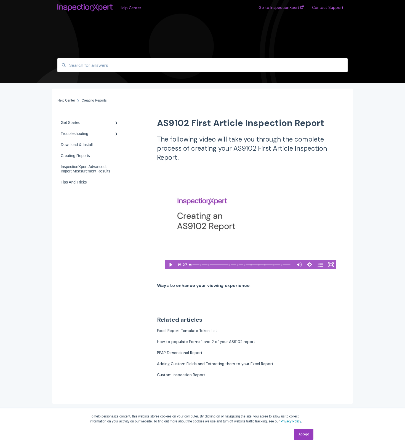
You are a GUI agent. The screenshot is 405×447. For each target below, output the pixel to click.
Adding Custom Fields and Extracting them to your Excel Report (215, 363)
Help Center (130, 7)
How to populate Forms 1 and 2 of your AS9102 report (206, 341)
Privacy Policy (291, 421)
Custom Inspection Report (181, 374)
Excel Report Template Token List (187, 330)
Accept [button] (304, 434)
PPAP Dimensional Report (179, 352)
